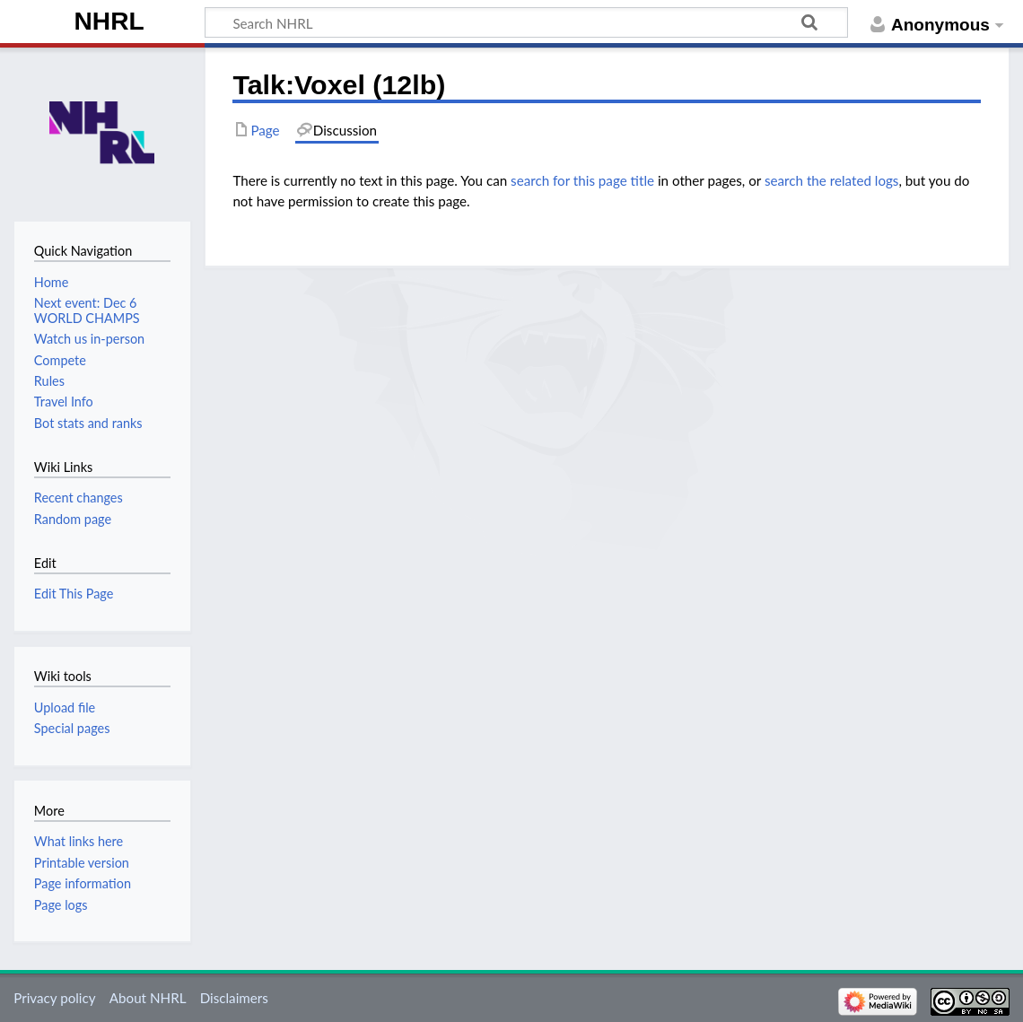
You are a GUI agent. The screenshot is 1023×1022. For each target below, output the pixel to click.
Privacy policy (54, 998)
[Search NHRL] (526, 22)
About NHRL (148, 998)
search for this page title (582, 180)
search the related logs (832, 180)
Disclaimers (234, 998)
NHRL (109, 21)
